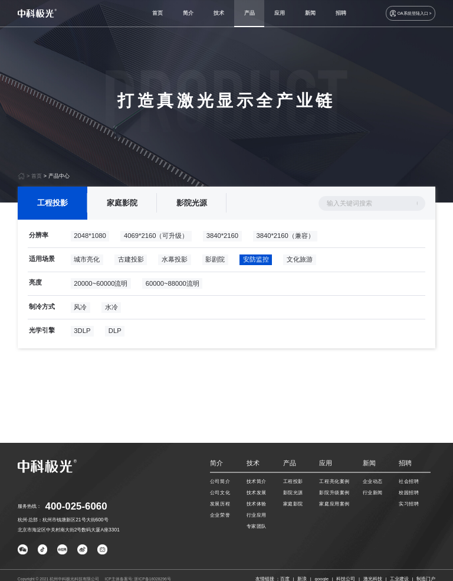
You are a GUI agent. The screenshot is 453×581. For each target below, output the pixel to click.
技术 (219, 13)
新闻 (310, 13)
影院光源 (191, 206)
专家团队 (257, 526)
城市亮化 (87, 262)
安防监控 (256, 262)
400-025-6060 (76, 506)
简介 (188, 13)
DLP (115, 334)
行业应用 (257, 515)
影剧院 (215, 262)
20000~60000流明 (100, 286)
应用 (279, 13)
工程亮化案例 (334, 481)
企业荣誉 (220, 515)
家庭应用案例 (334, 504)
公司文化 (220, 492)
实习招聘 (409, 504)
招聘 (341, 13)
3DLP (82, 334)
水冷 (111, 310)
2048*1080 (90, 238)
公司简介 (220, 481)
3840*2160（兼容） (285, 238)
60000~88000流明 (172, 286)
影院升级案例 (334, 492)
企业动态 (373, 481)
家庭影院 (122, 206)
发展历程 (220, 504)
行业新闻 (373, 492)
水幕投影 (175, 262)
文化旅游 (300, 262)
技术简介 (257, 481)
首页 (157, 13)
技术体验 (257, 504)
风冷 (80, 310)
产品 (249, 13)
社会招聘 (409, 481)
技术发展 (257, 492)
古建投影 (131, 262)
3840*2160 (222, 238)
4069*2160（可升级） (156, 238)
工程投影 (52, 206)
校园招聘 (409, 492)
